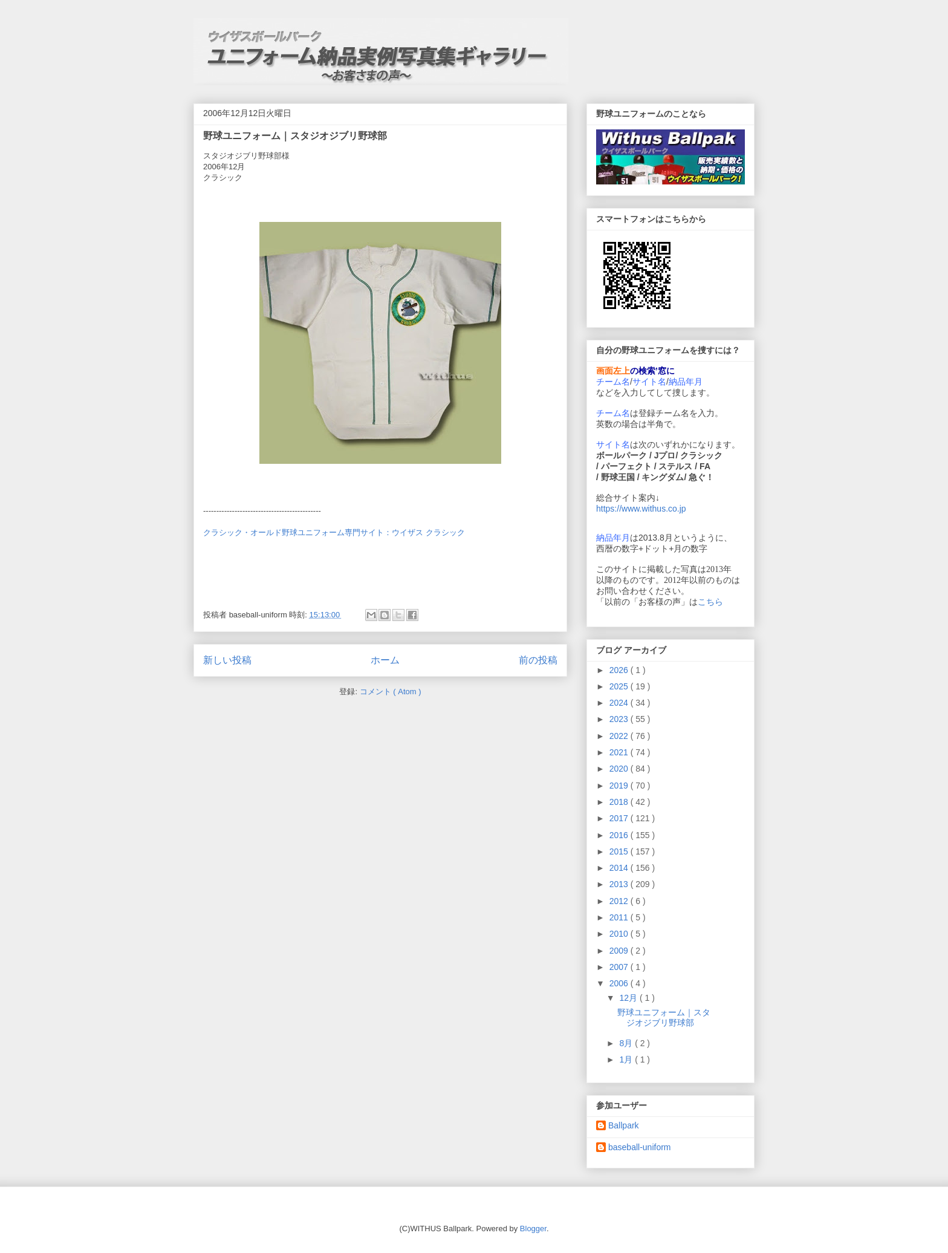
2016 (620, 835)
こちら (710, 602)
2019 (620, 785)
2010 (620, 934)
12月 (629, 998)
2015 (620, 851)
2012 (620, 901)
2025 (620, 686)
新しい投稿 (227, 660)
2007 (620, 967)
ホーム (385, 660)
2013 (620, 884)
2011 (620, 917)
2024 (620, 703)
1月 (627, 1059)
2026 (620, 670)
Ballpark (623, 1125)
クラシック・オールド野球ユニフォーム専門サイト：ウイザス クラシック (334, 532)
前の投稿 (538, 660)
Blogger (533, 1228)
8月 (627, 1043)
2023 (620, 719)
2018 (620, 802)
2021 (620, 752)
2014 (620, 868)
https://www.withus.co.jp (641, 508)
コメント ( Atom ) (390, 691)
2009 (620, 950)
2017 (620, 818)
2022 (620, 736)
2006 (620, 983)
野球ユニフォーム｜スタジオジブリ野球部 (295, 136)
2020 (620, 768)
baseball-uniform (639, 1147)
